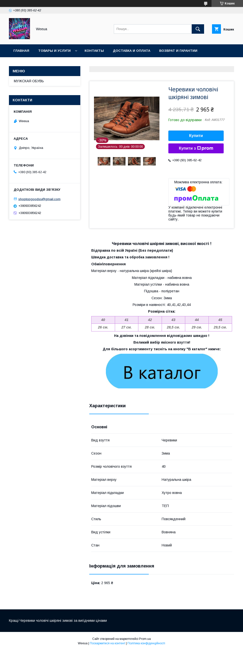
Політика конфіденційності (146, 643)
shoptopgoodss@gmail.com (39, 199)
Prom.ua (145, 639)
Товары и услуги (54, 51)
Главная (21, 51)
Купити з (196, 148)
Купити (196, 136)
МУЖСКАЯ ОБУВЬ (29, 81)
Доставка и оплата (131, 51)
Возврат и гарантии (178, 51)
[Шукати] (198, 29)
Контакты (94, 51)
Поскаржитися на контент (107, 643)
